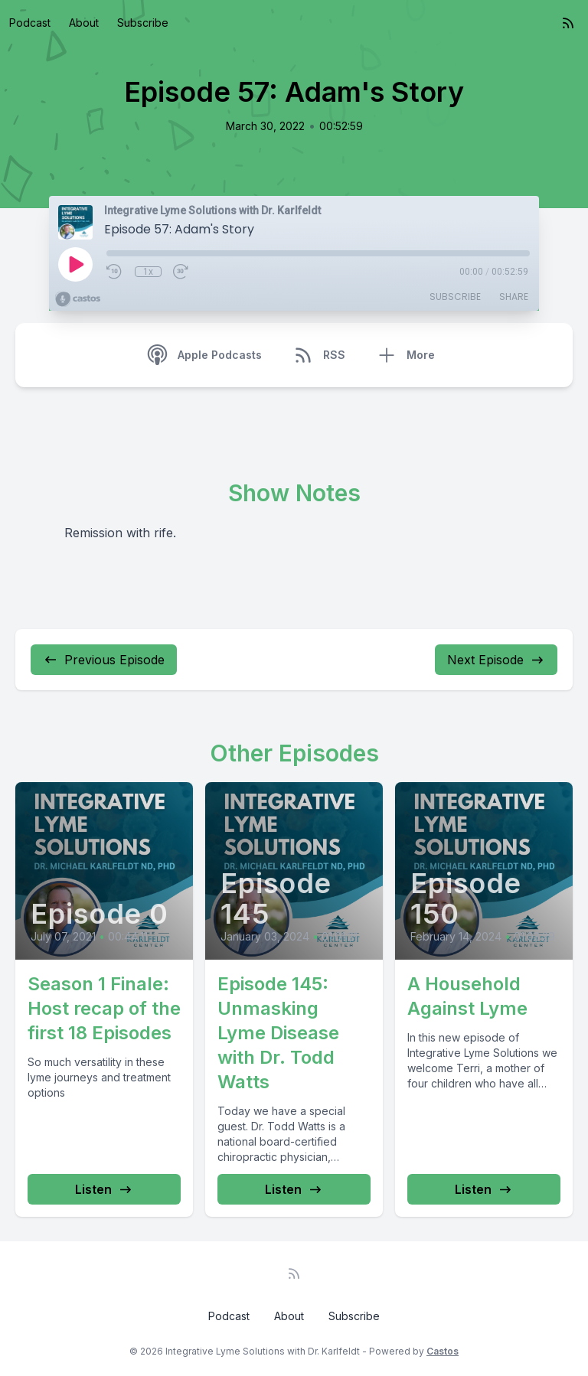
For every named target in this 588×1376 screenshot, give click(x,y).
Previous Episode (104, 659)
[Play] (75, 264)
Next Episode (496, 659)
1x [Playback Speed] (148, 271)
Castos (442, 1351)
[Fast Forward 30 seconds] (181, 271)
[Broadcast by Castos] (77, 299)
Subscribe (142, 22)
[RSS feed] (568, 23)
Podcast (30, 22)
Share (513, 296)
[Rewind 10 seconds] (114, 271)
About (84, 22)
